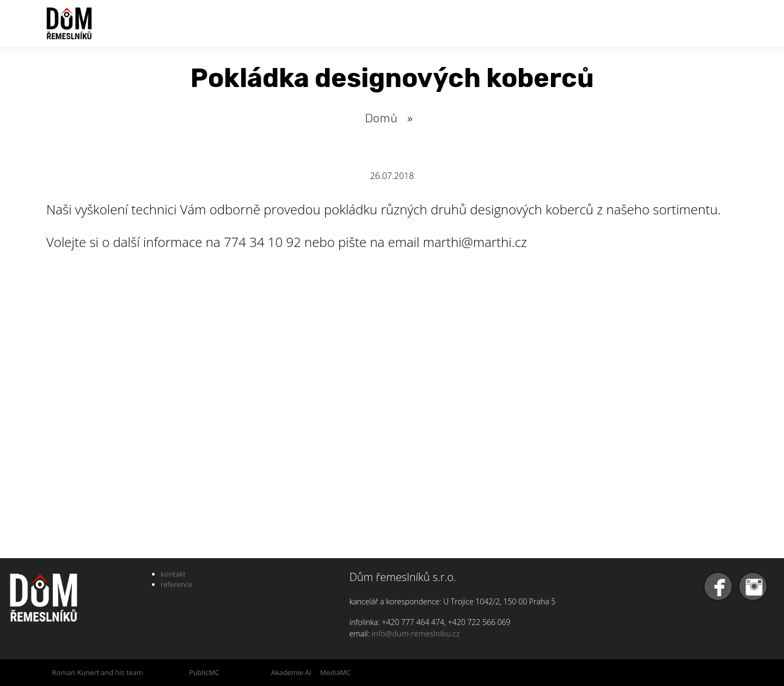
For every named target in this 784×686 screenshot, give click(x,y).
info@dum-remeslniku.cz (415, 633)
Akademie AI (291, 672)
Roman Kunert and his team (97, 672)
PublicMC (204, 672)
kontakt (173, 574)
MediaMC (335, 672)
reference (176, 584)
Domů (381, 118)
